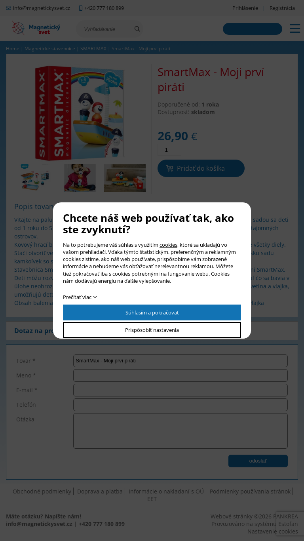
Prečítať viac (77, 297)
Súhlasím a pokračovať (152, 312)
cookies (168, 244)
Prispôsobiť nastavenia (152, 329)
